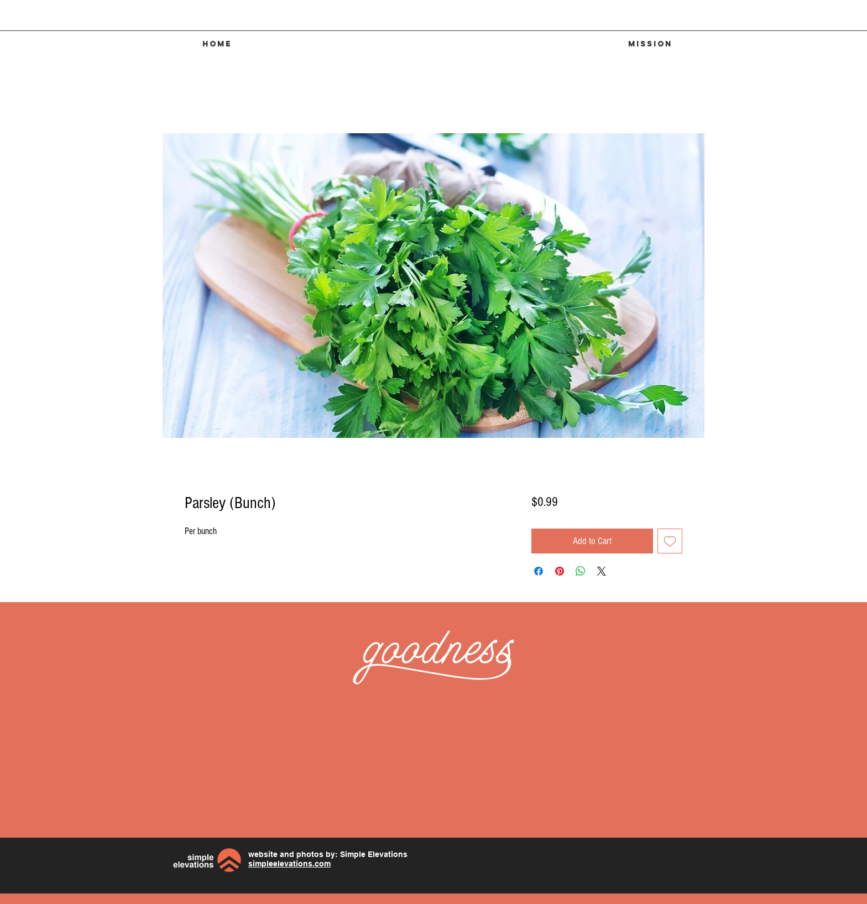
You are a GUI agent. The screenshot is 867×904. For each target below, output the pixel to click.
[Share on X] (601, 571)
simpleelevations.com (289, 863)
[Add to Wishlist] (669, 541)
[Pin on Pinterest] (559, 571)
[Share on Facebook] (538, 571)
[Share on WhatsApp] (580, 571)
